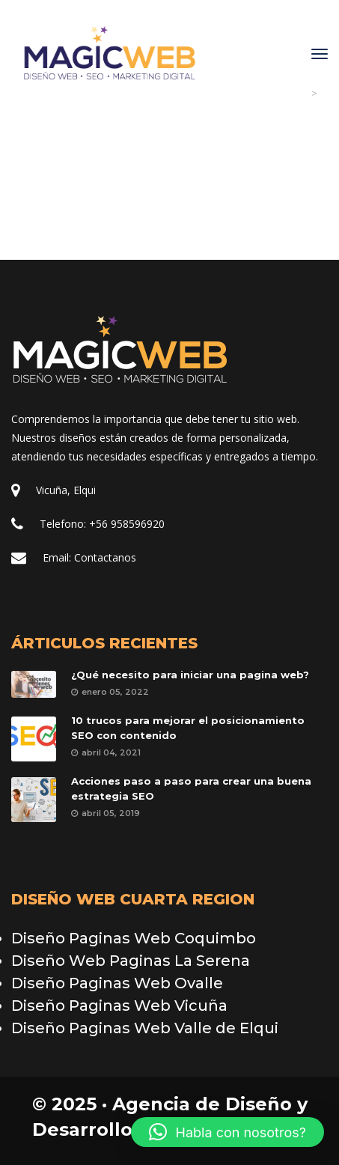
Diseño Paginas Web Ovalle (117, 983)
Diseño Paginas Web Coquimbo (133, 938)
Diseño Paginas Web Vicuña (119, 1006)
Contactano (105, 557)
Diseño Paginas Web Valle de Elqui (144, 1028)
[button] (227, 1132)
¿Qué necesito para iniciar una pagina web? (190, 675)
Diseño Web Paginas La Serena (130, 961)
